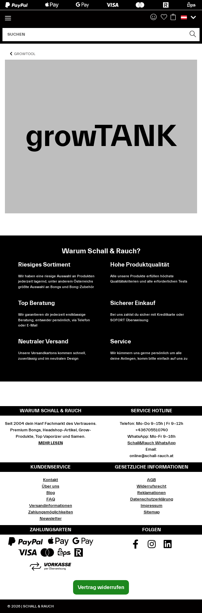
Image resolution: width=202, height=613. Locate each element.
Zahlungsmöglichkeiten (50, 512)
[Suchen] (94, 34)
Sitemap (152, 512)
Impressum (151, 505)
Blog (50, 492)
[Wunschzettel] (164, 17)
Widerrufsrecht (151, 486)
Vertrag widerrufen (101, 587)
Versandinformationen (50, 505)
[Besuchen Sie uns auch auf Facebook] (135, 546)
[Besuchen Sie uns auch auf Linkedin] (167, 546)
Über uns (50, 486)
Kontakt (50, 479)
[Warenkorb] (173, 17)
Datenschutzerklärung (151, 499)
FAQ (50, 499)
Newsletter (51, 518)
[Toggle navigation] (8, 15)
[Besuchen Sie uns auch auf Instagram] (151, 546)
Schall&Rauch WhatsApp (151, 443)
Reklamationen (151, 492)
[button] (153, 17)
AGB (151, 479)
